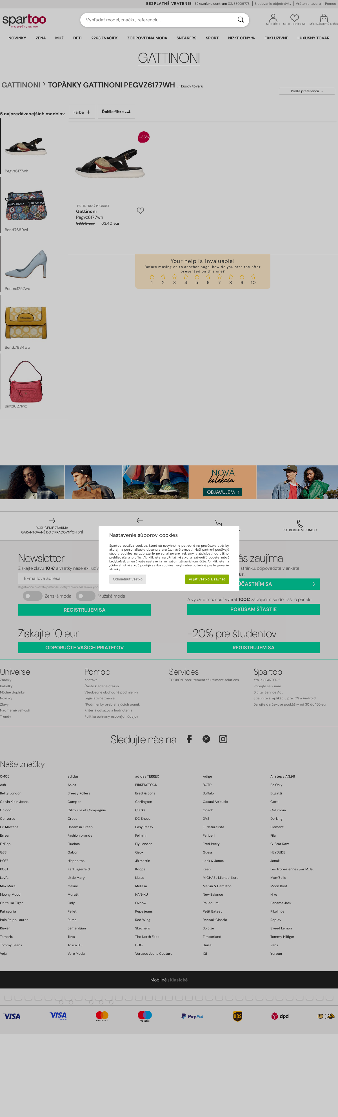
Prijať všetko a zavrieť (207, 579)
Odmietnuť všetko (128, 579)
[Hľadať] (240, 20)
